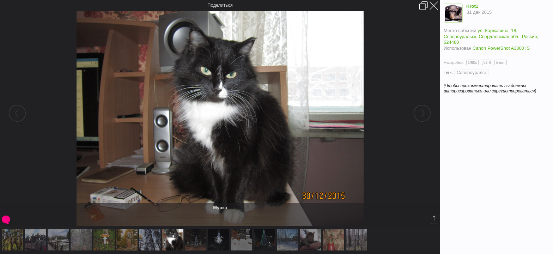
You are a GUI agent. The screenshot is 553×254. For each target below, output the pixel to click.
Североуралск (471, 72)
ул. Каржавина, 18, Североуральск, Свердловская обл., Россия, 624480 (491, 36)
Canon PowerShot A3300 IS (501, 48)
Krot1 (472, 6)
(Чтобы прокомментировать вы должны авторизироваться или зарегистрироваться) (490, 88)
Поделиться (220, 5)
